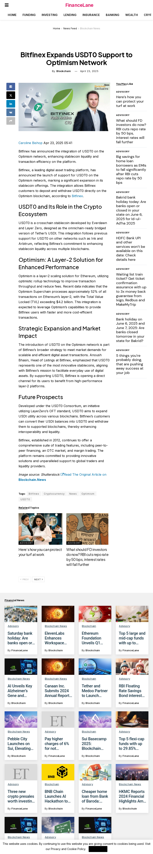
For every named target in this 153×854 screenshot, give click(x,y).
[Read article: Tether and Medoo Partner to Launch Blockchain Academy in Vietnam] (95, 666)
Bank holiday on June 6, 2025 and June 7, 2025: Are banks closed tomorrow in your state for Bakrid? (130, 330)
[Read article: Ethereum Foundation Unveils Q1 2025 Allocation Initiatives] (95, 614)
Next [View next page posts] (38, 579)
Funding (29, 15)
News (73, 493)
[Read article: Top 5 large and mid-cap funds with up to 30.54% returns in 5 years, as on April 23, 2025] (132, 614)
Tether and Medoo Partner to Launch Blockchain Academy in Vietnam (95, 691)
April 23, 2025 (89, 71)
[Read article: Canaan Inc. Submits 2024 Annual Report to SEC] (58, 666)
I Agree (98, 849)
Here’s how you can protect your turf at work (130, 101)
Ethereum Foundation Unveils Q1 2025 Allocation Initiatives (95, 638)
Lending (70, 15)
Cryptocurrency (54, 493)
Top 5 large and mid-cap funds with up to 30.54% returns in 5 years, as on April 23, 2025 (132, 638)
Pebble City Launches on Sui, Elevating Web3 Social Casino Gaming (21, 743)
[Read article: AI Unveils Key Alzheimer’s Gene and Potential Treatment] (21, 666)
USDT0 (25, 499)
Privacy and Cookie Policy (68, 849)
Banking (112, 15)
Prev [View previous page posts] (24, 579)
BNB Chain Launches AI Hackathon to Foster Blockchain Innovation (56, 801)
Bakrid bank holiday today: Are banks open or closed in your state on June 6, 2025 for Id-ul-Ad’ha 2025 (131, 210)
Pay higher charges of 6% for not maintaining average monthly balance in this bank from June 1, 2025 (58, 743)
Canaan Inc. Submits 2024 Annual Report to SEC (57, 691)
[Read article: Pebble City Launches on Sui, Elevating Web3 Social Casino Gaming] (21, 719)
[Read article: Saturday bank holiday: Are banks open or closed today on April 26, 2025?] (21, 614)
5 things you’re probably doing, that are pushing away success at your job (129, 364)
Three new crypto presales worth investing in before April (21, 800)
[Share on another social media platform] (10, 121)
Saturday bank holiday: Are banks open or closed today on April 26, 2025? (21, 638)
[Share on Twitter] (10, 95)
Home (12, 15)
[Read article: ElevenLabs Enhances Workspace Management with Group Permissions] (58, 614)
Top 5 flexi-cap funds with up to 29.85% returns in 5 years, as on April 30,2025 (131, 743)
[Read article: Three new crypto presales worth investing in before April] (21, 776)
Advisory (26, 543)
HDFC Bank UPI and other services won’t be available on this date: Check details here (130, 249)
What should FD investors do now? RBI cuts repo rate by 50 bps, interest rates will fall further (131, 131)
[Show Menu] (7, 5)
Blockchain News (90, 28)
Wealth (131, 15)
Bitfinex (77, 196)
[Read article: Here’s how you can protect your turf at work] (40, 529)
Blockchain (63, 71)
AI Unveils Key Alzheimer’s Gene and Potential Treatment (20, 691)
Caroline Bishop (30, 143)
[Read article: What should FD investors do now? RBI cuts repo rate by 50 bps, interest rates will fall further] (88, 529)
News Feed (70, 28)
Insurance (91, 15)
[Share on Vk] (10, 112)
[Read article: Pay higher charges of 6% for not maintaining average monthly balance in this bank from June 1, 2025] (58, 719)
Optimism (87, 493)
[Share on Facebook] (10, 86)
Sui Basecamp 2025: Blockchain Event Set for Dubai (94, 743)
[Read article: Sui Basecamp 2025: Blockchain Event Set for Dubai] (95, 719)
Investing (50, 15)
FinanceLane (79, 5)
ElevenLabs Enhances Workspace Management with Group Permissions (56, 638)
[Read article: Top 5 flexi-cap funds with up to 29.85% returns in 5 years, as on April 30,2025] (132, 719)
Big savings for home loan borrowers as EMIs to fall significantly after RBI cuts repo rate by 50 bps (131, 169)
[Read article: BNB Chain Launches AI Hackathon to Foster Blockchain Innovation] (58, 777)
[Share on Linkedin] (10, 104)
